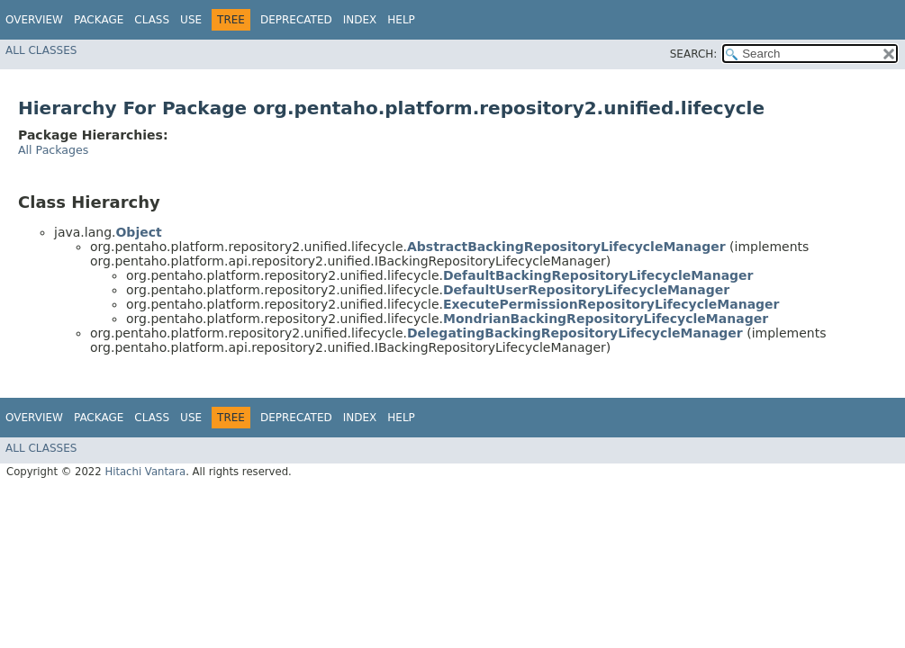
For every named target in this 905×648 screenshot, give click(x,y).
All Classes (41, 50)
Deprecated (296, 20)
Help (401, 20)
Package (98, 20)
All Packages (53, 150)
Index (360, 20)
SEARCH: (694, 54)
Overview (34, 20)
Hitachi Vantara (145, 471)
